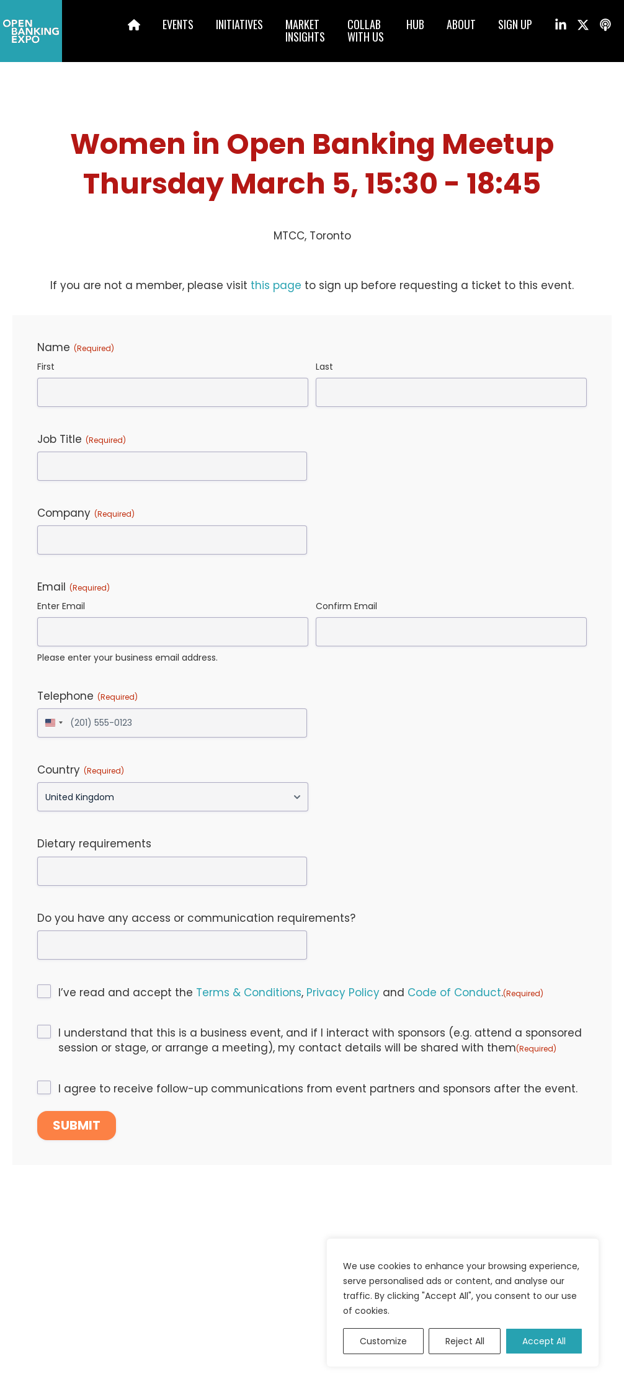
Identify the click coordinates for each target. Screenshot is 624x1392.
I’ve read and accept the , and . (300, 992)
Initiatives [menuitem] (239, 24)
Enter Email (61, 606)
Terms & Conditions (248, 992)
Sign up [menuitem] (515, 24)
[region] (462, 1302)
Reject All (464, 1341)
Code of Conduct (454, 992)
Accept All (544, 1341)
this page (276, 285)
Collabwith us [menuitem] (365, 30)
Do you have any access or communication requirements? (196, 918)
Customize (383, 1341)
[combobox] (52, 723)
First (46, 366)
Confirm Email (346, 606)
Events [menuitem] (178, 24)
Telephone (87, 696)
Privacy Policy (343, 992)
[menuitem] (123, 26)
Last (324, 366)
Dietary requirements (94, 843)
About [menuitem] (461, 24)
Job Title (81, 439)
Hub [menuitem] (415, 24)
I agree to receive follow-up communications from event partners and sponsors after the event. (317, 1088)
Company (86, 513)
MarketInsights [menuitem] (305, 30)
